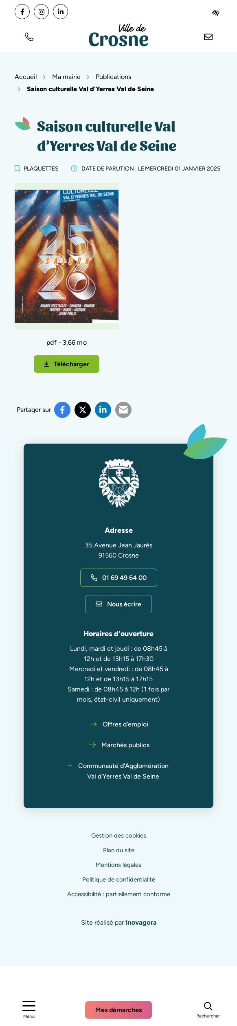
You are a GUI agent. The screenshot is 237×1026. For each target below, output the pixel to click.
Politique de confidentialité (118, 879)
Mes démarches (118, 1010)
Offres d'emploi (125, 724)
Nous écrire (118, 604)
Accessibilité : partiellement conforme (118, 894)
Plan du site (118, 850)
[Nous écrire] (208, 36)
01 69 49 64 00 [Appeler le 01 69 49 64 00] (119, 578)
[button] (29, 36)
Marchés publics (125, 745)
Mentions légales (118, 864)
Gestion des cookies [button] (118, 835)
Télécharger (71, 366)
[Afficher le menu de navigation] (29, 1010)
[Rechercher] (208, 1009)
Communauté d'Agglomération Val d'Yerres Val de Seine (123, 771)
